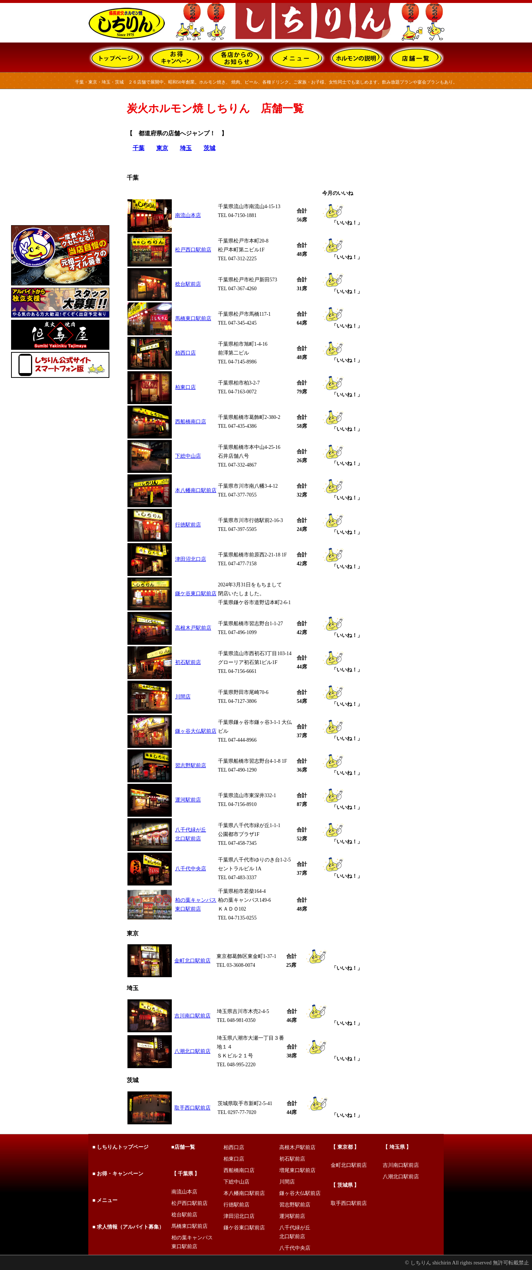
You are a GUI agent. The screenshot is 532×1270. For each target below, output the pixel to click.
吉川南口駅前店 (192, 1016)
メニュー (106, 1200)
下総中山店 (188, 456)
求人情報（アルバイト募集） (130, 1227)
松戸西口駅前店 (193, 250)
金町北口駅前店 (192, 960)
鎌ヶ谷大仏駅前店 (195, 731)
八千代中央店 (190, 868)
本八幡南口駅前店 (195, 490)
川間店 (183, 697)
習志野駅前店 (190, 765)
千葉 (138, 148)
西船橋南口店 (190, 421)
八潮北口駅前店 (192, 1051)
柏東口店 (185, 387)
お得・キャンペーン (120, 1173)
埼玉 (186, 148)
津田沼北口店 (190, 559)
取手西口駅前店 (192, 1108)
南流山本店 (188, 215)
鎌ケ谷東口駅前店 (195, 593)
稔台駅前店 (188, 284)
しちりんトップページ (123, 1147)
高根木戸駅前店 (193, 628)
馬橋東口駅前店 (193, 318)
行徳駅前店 (188, 525)
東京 (162, 148)
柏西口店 (185, 353)
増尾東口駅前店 (297, 1170)
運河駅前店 (188, 800)
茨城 (209, 148)
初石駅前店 (188, 662)
